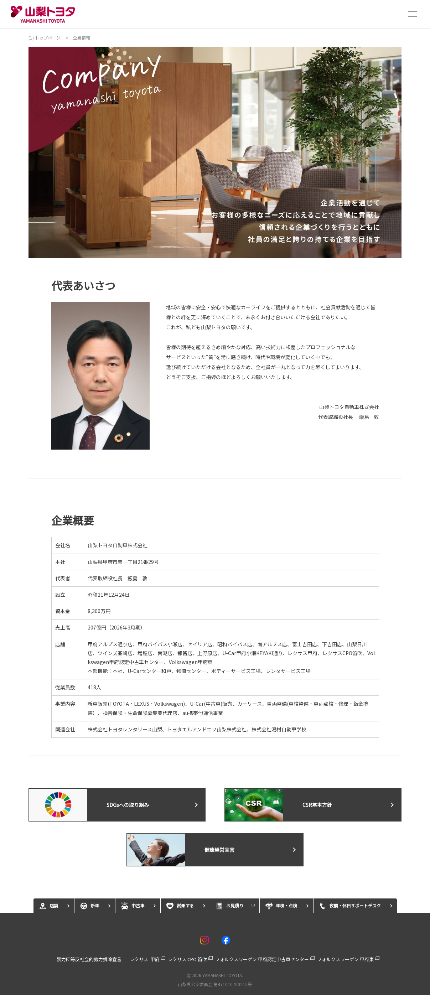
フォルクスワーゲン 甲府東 (345, 959)
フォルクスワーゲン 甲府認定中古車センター (262, 959)
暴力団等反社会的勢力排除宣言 (89, 959)
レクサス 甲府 (145, 959)
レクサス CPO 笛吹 (187, 959)
